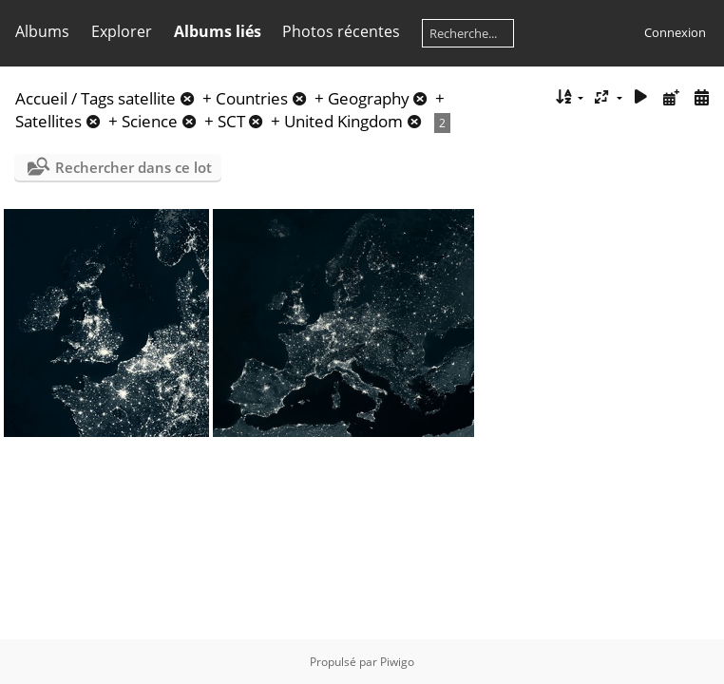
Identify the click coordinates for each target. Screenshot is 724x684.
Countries (252, 98)
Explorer (121, 31)
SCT (231, 121)
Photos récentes (341, 31)
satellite (147, 98)
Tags (97, 98)
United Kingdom (343, 121)
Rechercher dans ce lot (133, 167)
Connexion (675, 32)
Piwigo (397, 662)
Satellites (48, 121)
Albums (42, 31)
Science (150, 121)
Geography (369, 98)
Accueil (41, 98)
